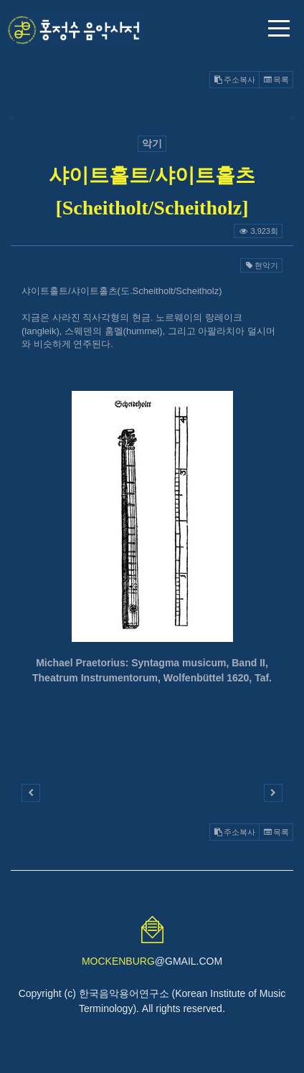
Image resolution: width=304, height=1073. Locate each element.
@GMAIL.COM (152, 961)
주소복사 (234, 79)
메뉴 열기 (279, 28)
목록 (276, 79)
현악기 (261, 265)
